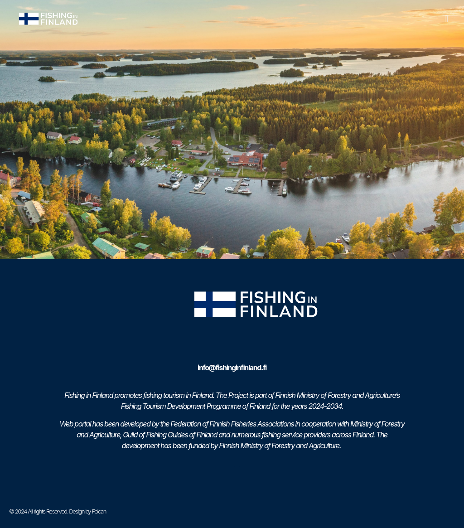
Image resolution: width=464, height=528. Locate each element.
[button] (446, 18)
